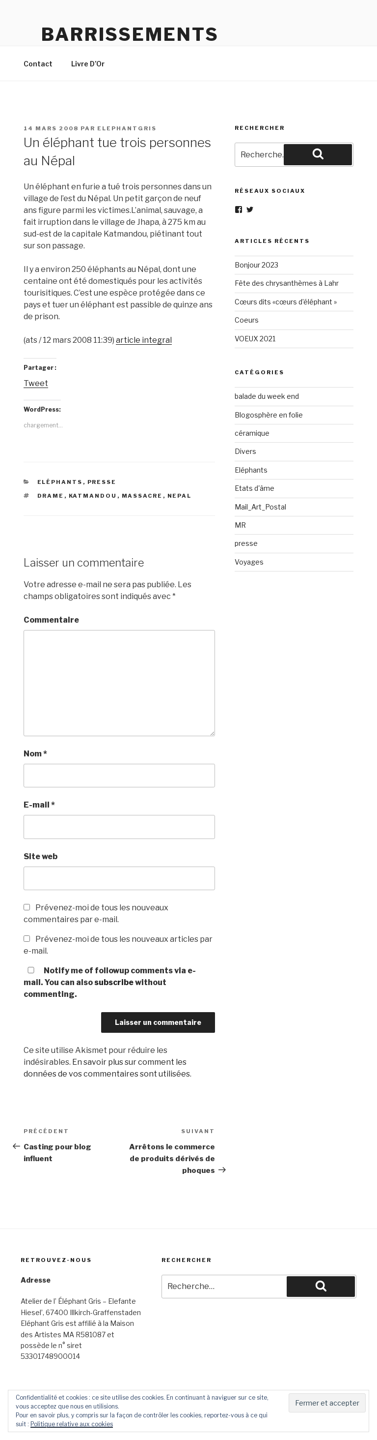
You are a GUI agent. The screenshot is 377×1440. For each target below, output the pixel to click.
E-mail (39, 805)
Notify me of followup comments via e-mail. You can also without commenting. (110, 982)
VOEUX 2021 (255, 338)
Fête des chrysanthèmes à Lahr (287, 283)
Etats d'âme (254, 488)
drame (50, 495)
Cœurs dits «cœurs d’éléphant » (286, 302)
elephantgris (127, 128)
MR (240, 525)
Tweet (36, 383)
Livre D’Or (88, 64)
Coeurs (247, 320)
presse (102, 482)
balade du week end (267, 396)
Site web (40, 856)
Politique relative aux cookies (71, 1424)
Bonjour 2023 (256, 265)
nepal (179, 495)
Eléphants (60, 482)
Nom (35, 753)
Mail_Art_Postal (260, 507)
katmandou (93, 495)
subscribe (114, 982)
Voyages (249, 562)
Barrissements (129, 34)
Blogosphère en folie (269, 415)
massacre (142, 495)
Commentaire (51, 620)
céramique (252, 433)
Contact (38, 64)
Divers (245, 451)
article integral (144, 340)
